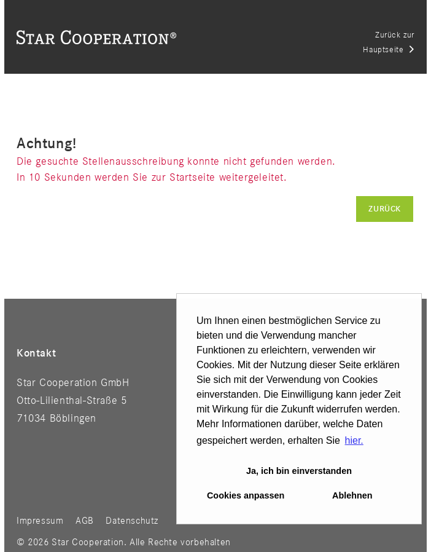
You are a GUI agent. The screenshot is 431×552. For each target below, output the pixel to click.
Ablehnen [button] (352, 495)
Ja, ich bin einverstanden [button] (299, 471)
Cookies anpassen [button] (245, 495)
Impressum (40, 521)
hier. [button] (354, 440)
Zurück (384, 209)
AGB (85, 521)
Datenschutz (132, 521)
